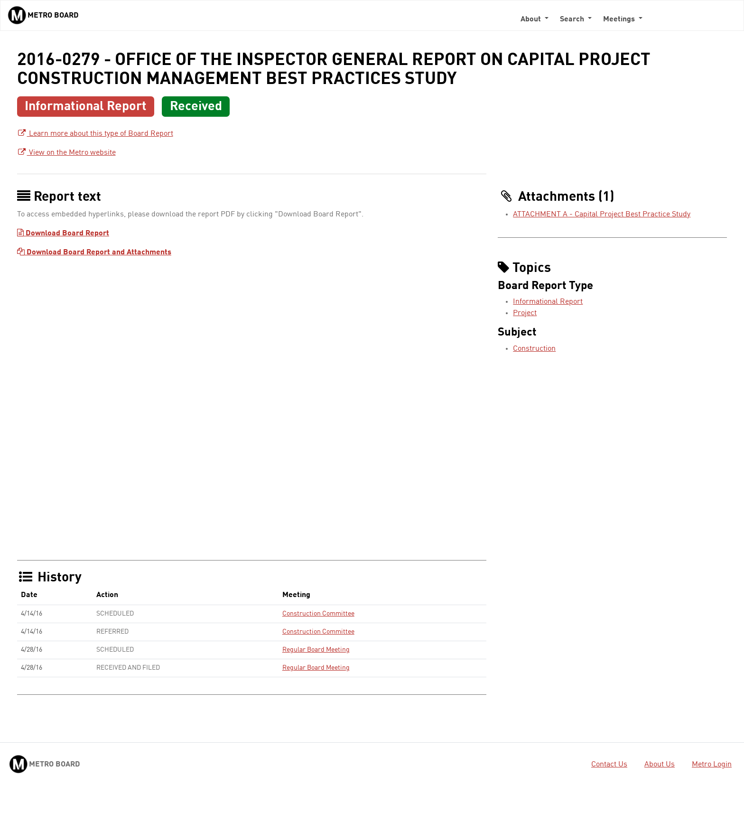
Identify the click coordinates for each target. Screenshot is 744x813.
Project (525, 313)
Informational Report (548, 302)
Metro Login (712, 764)
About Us (659, 764)
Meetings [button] (620, 19)
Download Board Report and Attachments (94, 252)
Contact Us (609, 764)
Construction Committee (318, 613)
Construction (534, 349)
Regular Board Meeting (316, 649)
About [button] (532, 19)
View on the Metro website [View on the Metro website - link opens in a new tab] (66, 153)
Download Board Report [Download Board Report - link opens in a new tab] (63, 233)
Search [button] (573, 19)
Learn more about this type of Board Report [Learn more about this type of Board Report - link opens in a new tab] (95, 134)
